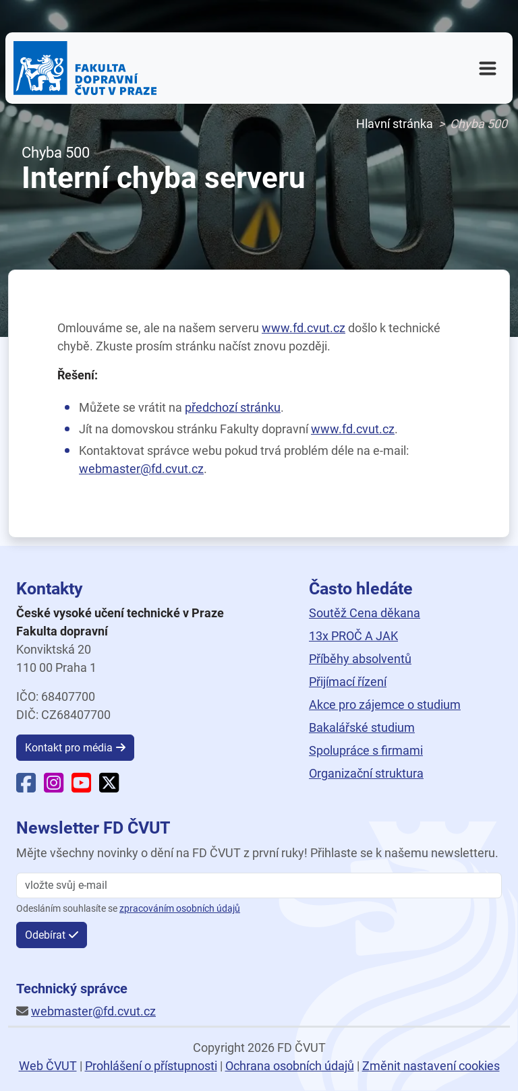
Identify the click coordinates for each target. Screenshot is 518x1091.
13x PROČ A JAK (353, 636)
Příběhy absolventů (360, 659)
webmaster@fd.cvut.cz (141, 469)
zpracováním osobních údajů (179, 908)
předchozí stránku (233, 407)
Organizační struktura (366, 773)
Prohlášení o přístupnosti (151, 1066)
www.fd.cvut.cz (303, 328)
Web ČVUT (48, 1066)
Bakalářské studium (362, 727)
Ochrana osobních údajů (289, 1066)
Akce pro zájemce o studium (385, 704)
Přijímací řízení (347, 682)
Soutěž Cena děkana (364, 613)
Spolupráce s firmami (366, 750)
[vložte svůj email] (259, 885)
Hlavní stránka (394, 124)
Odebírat (45, 935)
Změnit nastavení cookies (431, 1066)
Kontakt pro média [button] (69, 747)
